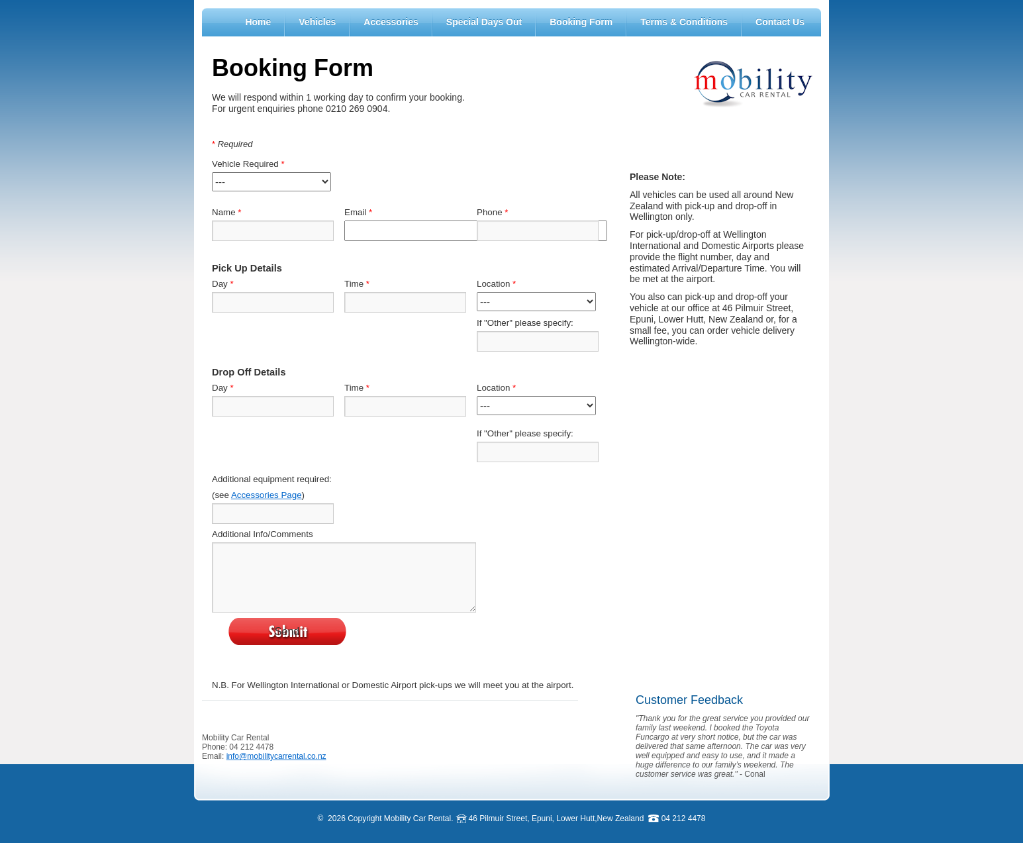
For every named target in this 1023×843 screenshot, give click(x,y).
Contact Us (779, 22)
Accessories (391, 22)
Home (258, 22)
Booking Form (581, 22)
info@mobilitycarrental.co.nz (276, 756)
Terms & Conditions (684, 22)
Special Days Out (484, 22)
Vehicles (317, 22)
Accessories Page (266, 495)
